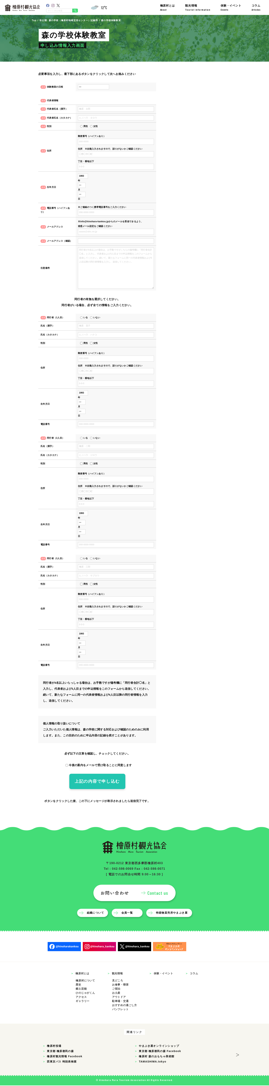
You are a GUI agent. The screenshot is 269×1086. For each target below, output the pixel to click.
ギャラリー (82, 1001)
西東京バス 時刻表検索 (62, 1062)
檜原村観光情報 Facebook (64, 1056)
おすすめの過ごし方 (124, 1005)
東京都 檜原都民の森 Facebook (160, 1051)
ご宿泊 (116, 989)
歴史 (78, 985)
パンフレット (120, 1009)
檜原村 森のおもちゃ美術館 (156, 1056)
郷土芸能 (81, 989)
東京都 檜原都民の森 (60, 1051)
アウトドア (119, 997)
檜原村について (85, 981)
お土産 (116, 993)
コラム (256, 7)
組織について (95, 913)
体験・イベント (231, 7)
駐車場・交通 (120, 1001)
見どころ (117, 981)
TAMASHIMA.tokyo (152, 1062)
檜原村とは (167, 7)
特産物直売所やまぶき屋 (172, 913)
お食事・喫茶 (120, 985)
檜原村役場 (54, 1046)
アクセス (81, 997)
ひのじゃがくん (85, 993)
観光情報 (198, 7)
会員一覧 (127, 913)
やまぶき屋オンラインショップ (159, 1046)
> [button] (237, 1054)
